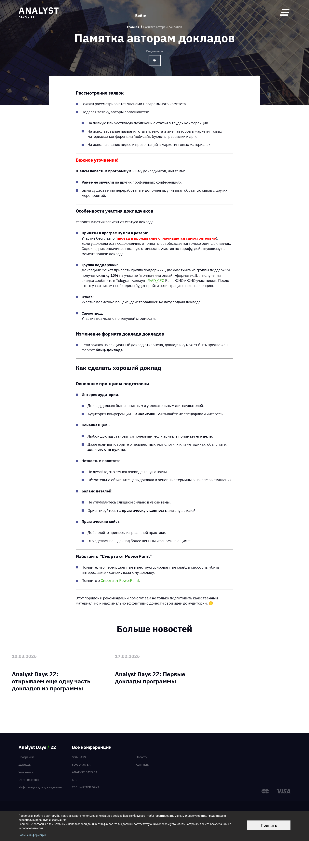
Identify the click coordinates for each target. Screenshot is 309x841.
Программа (26, 757)
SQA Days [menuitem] (79, 757)
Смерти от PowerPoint (120, 580)
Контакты (142, 764)
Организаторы (29, 780)
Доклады (25, 764)
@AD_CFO (156, 280)
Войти (140, 12)
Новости (141, 757)
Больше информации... (33, 835)
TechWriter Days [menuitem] (85, 787)
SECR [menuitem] (75, 780)
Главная (133, 27)
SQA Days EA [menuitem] (81, 764)
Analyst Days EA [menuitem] (84, 772)
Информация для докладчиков (40, 787)
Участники (26, 772)
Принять (269, 825)
